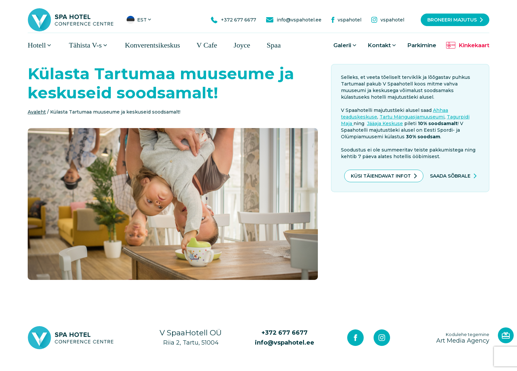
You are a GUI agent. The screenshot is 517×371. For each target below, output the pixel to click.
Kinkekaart (474, 47)
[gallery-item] (173, 206)
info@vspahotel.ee (284, 344)
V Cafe (207, 47)
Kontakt (379, 47)
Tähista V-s (85, 47)
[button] (139, 20)
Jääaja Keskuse (385, 125)
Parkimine (421, 47)
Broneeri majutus (452, 20)
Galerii (342, 47)
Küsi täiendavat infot (381, 178)
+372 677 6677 (284, 334)
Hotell (37, 47)
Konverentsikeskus (152, 47)
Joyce (242, 47)
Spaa (274, 47)
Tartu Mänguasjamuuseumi (412, 119)
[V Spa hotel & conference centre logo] (70, 19)
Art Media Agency (462, 340)
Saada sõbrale (450, 178)
